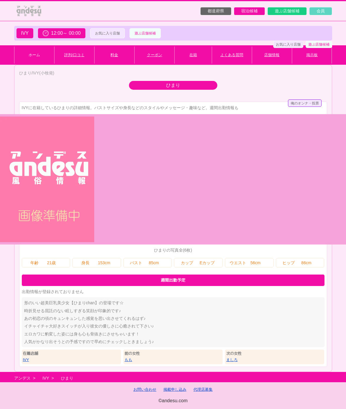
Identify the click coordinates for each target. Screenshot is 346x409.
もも (128, 360)
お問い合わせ (144, 389)
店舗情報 (271, 55)
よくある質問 (231, 55)
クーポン (154, 55)
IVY (26, 360)
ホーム (34, 55)
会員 (321, 11)
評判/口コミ (74, 55)
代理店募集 (203, 389)
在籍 (193, 55)
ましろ (232, 360)
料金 (114, 55)
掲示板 (312, 55)
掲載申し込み (174, 389)
